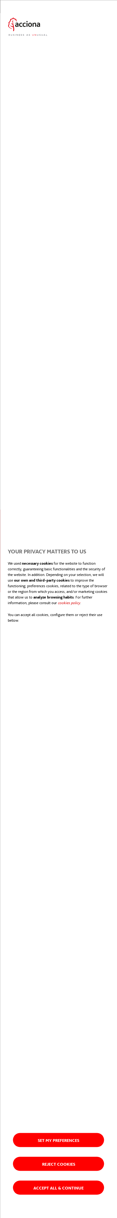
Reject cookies (58, 1163)
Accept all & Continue (58, 1187)
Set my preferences (58, 1140)
